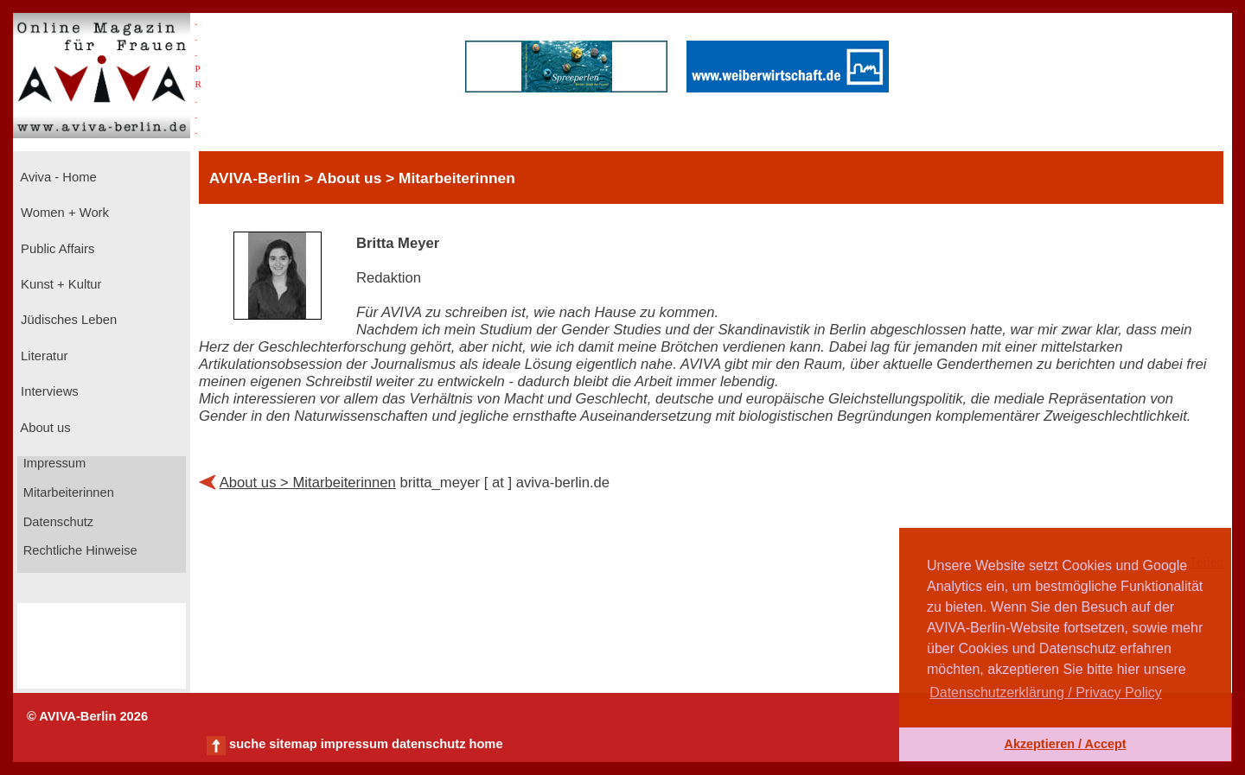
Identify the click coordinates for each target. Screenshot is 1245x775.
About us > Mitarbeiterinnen (308, 482)
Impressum (53, 463)
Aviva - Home (57, 177)
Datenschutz (57, 522)
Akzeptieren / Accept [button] (1065, 744)
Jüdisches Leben (67, 320)
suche (247, 744)
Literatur (42, 356)
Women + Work (63, 212)
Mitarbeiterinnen (67, 492)
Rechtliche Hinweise (78, 550)
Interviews (48, 391)
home (485, 744)
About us (44, 428)
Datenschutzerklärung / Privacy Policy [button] (1045, 692)
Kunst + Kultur (59, 284)
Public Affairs (55, 249)
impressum (354, 744)
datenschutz (429, 744)
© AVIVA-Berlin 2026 (87, 716)
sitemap (292, 744)
